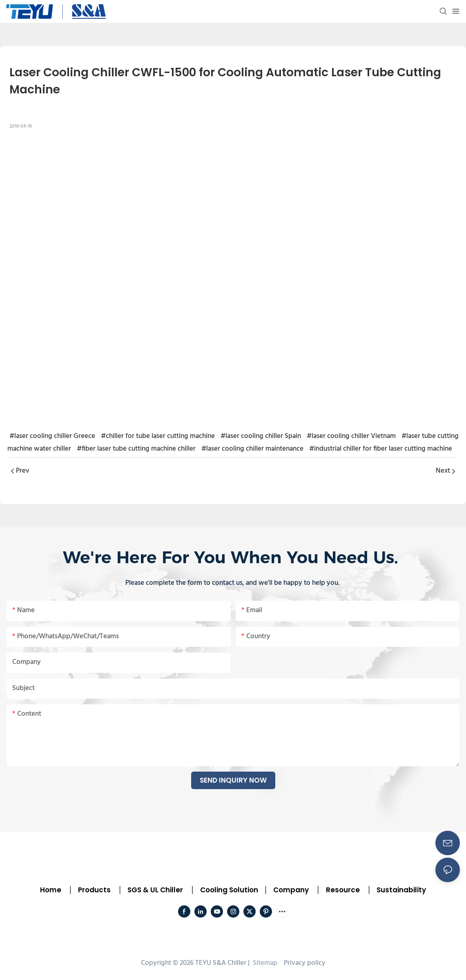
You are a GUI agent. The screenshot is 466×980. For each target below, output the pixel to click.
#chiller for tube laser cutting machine (158, 436)
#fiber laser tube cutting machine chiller (136, 448)
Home (50, 890)
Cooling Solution (229, 890)
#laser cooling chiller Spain (261, 436)
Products (93, 890)
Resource (343, 890)
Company (291, 890)
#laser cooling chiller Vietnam (351, 436)
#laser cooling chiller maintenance (252, 448)
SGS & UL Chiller (155, 890)
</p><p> (233, 278)
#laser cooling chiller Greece (52, 436)
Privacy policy (305, 963)
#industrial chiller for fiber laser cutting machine (380, 448)
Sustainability (401, 890)
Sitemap (264, 963)
